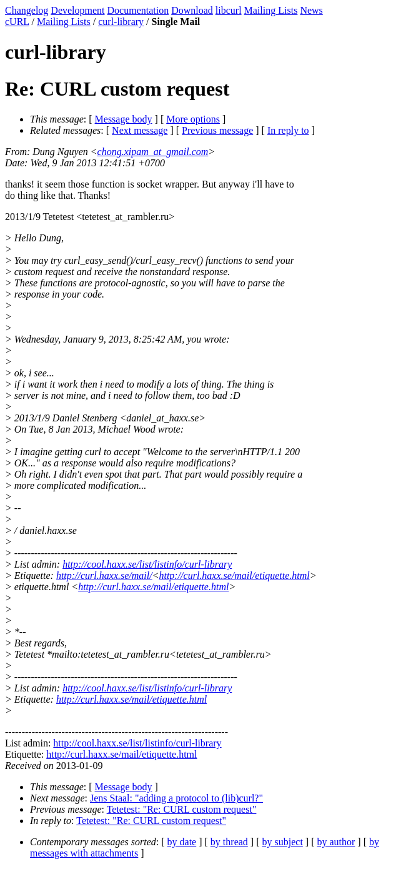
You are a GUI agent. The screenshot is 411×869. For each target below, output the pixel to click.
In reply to (288, 130)
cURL (17, 21)
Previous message (217, 130)
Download (192, 10)
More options (193, 119)
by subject (282, 841)
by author (336, 841)
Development (77, 10)
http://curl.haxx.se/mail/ (104, 575)
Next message (139, 130)
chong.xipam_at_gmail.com (153, 151)
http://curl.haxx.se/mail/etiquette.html (234, 575)
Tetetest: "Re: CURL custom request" (182, 809)
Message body (123, 119)
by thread (229, 841)
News (311, 10)
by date (182, 841)
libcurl (228, 10)
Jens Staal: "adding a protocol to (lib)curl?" (176, 798)
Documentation (138, 10)
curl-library (121, 21)
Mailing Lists (271, 10)
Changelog (26, 10)
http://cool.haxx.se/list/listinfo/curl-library (147, 564)
